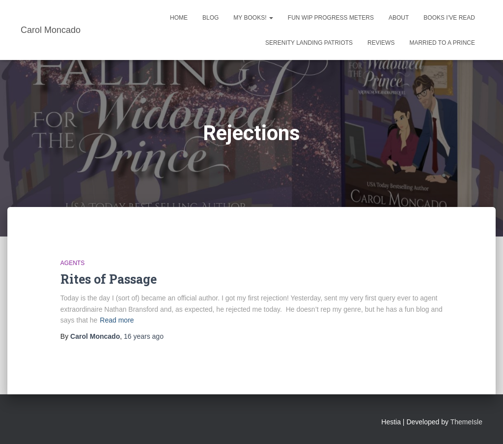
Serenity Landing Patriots (309, 42)
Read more (117, 320)
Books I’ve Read (449, 17)
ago (144, 336)
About (399, 17)
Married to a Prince (442, 42)
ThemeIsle (466, 422)
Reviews (380, 42)
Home (179, 17)
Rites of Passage (108, 279)
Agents (72, 263)
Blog (210, 17)
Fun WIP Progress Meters (331, 17)
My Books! (253, 17)
